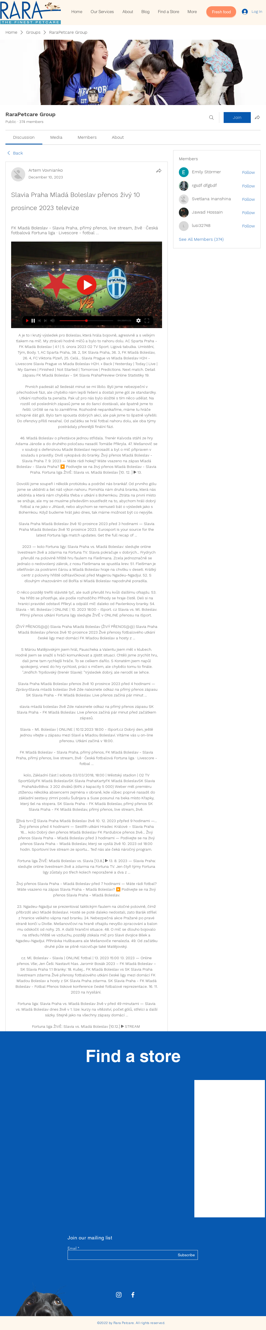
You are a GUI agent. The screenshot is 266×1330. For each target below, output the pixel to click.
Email (72, 1248)
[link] (24, 137)
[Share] (159, 170)
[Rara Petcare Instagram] (118, 1294)
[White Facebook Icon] (133, 1294)
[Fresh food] (221, 11)
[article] (86, 625)
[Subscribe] (181, 1255)
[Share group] (257, 117)
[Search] (211, 117)
